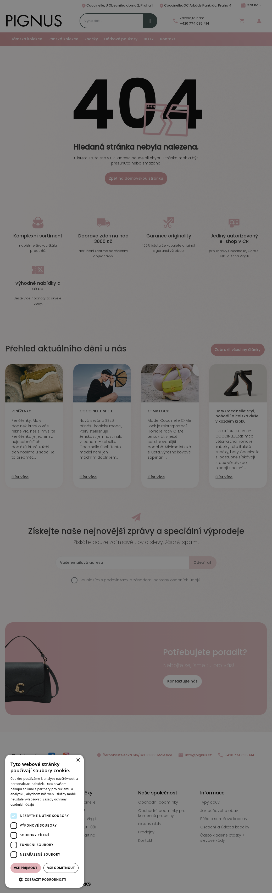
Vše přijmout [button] (25, 868)
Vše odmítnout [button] (61, 868)
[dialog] (44, 821)
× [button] (78, 760)
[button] (44, 879)
